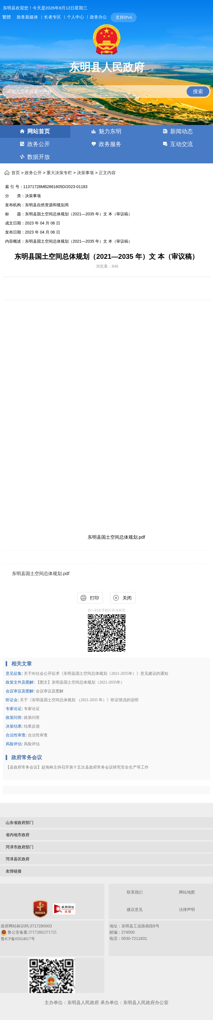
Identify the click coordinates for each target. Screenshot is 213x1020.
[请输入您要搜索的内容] (106, 91)
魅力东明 (110, 131)
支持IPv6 (123, 17)
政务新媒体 (27, 17)
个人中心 (75, 16)
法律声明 (187, 909)
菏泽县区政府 (17, 859)
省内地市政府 (17, 834)
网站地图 (187, 892)
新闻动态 (181, 131)
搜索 (198, 91)
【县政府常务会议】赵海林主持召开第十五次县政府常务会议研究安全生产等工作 (77, 767)
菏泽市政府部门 (19, 847)
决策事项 (85, 172)
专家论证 (32, 709)
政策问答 (32, 717)
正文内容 (107, 172)
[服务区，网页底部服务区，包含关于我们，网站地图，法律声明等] (106, 939)
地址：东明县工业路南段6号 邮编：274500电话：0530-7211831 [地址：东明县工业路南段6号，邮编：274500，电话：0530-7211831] (134, 932)
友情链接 (14, 871)
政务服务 (110, 144)
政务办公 (98, 16)
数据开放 (38, 157)
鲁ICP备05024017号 (18, 939)
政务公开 (38, 144)
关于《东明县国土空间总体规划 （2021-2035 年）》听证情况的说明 (79, 700)
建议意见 (135, 909)
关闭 (127, 598)
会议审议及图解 (50, 691)
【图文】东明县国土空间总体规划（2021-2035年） (80, 682)
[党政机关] (40, 909)
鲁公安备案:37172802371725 (32, 932)
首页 (15, 172)
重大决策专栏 (59, 172)
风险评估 (32, 744)
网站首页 (38, 131)
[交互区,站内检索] (106, 86)
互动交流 (181, 144)
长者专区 (52, 16)
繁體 (6, 17)
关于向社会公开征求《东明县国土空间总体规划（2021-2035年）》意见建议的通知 (96, 673)
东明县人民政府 (106, 67)
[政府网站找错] (64, 909)
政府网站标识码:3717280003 (28, 932)
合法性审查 (38, 735)
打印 (94, 598)
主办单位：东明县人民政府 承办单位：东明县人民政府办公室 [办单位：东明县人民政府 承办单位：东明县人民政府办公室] (106, 1002)
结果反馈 (32, 726)
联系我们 (135, 892)
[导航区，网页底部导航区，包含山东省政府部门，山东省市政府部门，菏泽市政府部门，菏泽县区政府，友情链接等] (106, 847)
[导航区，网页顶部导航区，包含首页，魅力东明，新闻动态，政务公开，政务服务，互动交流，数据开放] (106, 144)
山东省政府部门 (19, 822)
